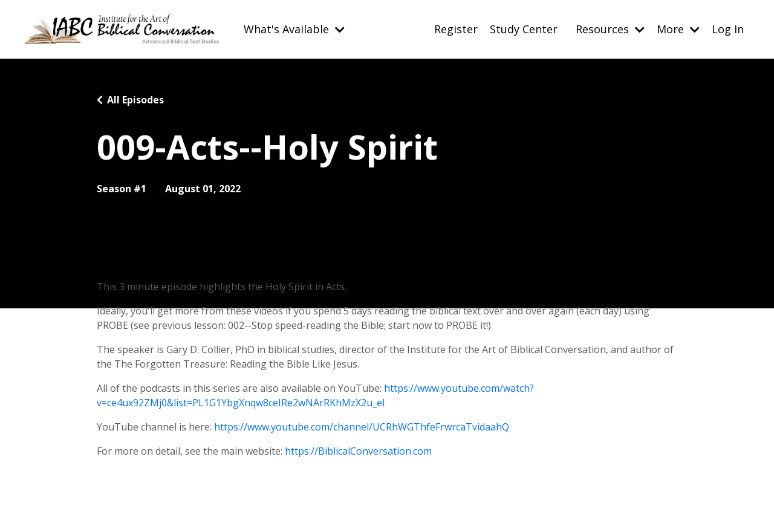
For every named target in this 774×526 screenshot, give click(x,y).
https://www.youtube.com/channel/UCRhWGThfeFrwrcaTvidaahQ (361, 426)
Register (456, 29)
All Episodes (135, 99)
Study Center (524, 29)
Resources (610, 29)
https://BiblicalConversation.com (358, 451)
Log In (728, 29)
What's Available (294, 29)
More (678, 29)
